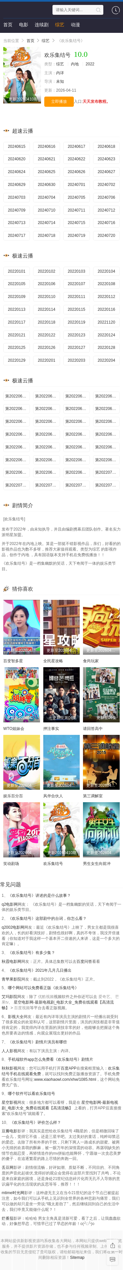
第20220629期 (47, 472)
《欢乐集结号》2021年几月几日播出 (40, 970)
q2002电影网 (13, 927)
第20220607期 (107, 396)
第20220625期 (47, 460)
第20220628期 (17, 472)
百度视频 (22, 1008)
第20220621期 (47, 447)
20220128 (106, 347)
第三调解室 (93, 796)
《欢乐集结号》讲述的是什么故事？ (39, 895)
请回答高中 (93, 728)
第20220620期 (17, 447)
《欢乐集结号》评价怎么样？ (35, 1122)
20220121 (16, 335)
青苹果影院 (11, 979)
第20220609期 (47, 408)
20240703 (16, 197)
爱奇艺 (104, 996)
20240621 (46, 159)
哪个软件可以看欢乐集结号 (31, 1093)
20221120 (106, 322)
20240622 (76, 159)
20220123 (76, 335)
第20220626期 (77, 460)
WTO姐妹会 (13, 728)
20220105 (16, 284)
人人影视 (9, 1051)
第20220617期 (47, 434)
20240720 (106, 235)
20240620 (16, 159)
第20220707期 (107, 485)
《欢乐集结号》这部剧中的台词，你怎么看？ (47, 918)
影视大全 (16, 1016)
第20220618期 (77, 434)
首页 (7, 24)
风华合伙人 (53, 796)
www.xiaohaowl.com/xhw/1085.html (65, 1079)
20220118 (46, 322)
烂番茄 (7, 1218)
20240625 (46, 172)
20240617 (76, 146)
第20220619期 (107, 434)
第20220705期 (47, 485)
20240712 (106, 210)
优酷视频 (46, 996)
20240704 (46, 197)
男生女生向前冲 (97, 863)
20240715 (76, 222)
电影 (23, 24)
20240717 (16, 235)
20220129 (16, 360)
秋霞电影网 (11, 961)
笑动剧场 (11, 863)
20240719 (76, 235)
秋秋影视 (9, 1068)
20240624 (16, 172)
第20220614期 (77, 421)
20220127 (76, 347)
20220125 (16, 347)
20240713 (16, 222)
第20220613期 (47, 421)
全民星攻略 (53, 661)
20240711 (76, 210)
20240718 (46, 235)
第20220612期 (17, 421)
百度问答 (84, 961)
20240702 (106, 184)
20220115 (76, 309)
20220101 (16, 271)
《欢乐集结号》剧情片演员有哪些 (37, 1042)
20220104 (106, 271)
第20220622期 (77, 447)
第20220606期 (77, 396)
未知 (60, 81)
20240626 (76, 172)
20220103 (76, 271)
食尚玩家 (91, 661)
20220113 (16, 309)
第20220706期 (77, 485)
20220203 (76, 360)
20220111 (76, 296)
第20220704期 (17, 485)
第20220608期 (17, 408)
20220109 (16, 296)
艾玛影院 (9, 996)
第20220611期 (107, 408)
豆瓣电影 (9, 1131)
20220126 (46, 347)
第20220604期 (17, 396)
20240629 (16, 184)
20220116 (106, 309)
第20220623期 (107, 447)
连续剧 (42, 24)
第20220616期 (17, 434)
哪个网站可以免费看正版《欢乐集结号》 (43, 988)
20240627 (106, 172)
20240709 (16, 210)
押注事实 (51, 728)
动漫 (75, 24)
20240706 (106, 197)
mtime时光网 (13, 1193)
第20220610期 (77, 408)
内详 (60, 73)
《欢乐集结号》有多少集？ (31, 952)
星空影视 (9, 1102)
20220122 (46, 335)
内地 (75, 64)
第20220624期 (17, 460)
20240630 (46, 184)
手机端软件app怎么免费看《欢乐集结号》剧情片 (50, 1059)
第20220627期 (107, 460)
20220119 (76, 322)
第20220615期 (107, 421)
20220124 (106, 335)
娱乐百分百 (13, 796)
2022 (90, 64)
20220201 (46, 360)
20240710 (46, 210)
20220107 (76, 284)
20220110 (46, 296)
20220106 (46, 284)
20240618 (106, 146)
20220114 (46, 309)
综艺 (59, 24)
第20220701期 (107, 472)
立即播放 (59, 101)
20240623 (106, 159)
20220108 (106, 284)
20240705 (76, 197)
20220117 (16, 322)
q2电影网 (10, 904)
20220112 (106, 296)
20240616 (46, 146)
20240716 (106, 222)
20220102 (46, 271)
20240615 (16, 146)
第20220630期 (77, 472)
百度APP (68, 1068)
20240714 (46, 222)
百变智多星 (13, 661)
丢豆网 (7, 1167)
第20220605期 (47, 396)
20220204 (106, 360)
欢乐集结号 (53, 863)
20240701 (76, 184)
